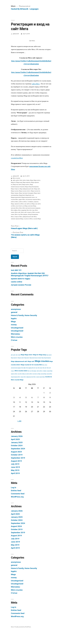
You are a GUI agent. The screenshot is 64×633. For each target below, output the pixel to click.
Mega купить (25, 184)
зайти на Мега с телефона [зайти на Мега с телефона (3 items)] (42, 370)
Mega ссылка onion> (24, 191)
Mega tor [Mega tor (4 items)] (36, 354)
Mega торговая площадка (26, 193)
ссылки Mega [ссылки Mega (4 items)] (19, 380)
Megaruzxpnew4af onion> (28, 197)
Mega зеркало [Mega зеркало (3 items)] (49, 354)
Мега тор (17, 214)
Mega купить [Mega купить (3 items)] (26, 357)
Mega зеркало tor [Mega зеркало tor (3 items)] (14, 357)
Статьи (14, 340)
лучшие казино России (21, 285)
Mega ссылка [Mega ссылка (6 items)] (42, 361)
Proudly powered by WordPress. (22, 627)
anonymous (16, 309)
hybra (24, 180)
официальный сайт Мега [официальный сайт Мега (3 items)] (31, 376)
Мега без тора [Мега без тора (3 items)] (34, 367)
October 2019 (16, 455)
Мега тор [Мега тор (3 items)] (29, 370)
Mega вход (19, 182)
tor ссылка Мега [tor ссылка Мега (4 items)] (37, 365)
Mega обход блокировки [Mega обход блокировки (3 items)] (46, 357)
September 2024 (18, 449)
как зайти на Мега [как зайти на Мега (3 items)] (28, 373)
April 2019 (15, 473)
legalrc (14, 318)
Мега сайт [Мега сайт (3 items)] (45, 367)
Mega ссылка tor (35, 191)
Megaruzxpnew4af (16, 197)
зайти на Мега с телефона (26, 201)
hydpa (27, 180)
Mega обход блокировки (31, 186)
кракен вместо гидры (20, 279)
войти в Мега (14, 201)
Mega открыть (15, 189)
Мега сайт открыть (26, 212)
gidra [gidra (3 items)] (12, 354)
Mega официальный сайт (27, 189)
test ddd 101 (16, 270)
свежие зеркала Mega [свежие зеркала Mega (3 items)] (40, 376)
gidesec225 (16, 33)
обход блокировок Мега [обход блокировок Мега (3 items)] (15, 376)
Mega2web (22, 195)
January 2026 (17, 436)
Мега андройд (22, 210)
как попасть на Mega (22, 206)
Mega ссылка (14, 191)
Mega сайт (37, 189)
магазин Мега (15, 208)
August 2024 (16, 452)
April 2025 (15, 439)
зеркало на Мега (19, 204)
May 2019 (15, 470)
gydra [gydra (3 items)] (14, 354)
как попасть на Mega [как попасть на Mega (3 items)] (36, 373)
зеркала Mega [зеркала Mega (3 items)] (49, 370)
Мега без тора (30, 210)
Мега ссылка (16, 178)
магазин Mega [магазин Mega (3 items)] (43, 373)
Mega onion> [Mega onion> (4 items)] (29, 354)
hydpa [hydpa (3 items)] (19, 354)
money (14, 325)
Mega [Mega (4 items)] (22, 354)
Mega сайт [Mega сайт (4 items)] (31, 361)
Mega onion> (37, 180)
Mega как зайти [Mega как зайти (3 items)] (21, 357)
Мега (20, 208)
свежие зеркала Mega (17, 219)
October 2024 (16, 445)
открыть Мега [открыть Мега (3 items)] (23, 376)
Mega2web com (29, 195)
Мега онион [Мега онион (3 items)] (40, 367)
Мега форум (23, 214)
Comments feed (17, 494)
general (14, 312)
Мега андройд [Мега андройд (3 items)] (29, 367)
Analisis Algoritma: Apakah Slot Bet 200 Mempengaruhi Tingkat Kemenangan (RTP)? (29, 274)
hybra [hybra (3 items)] (17, 354)
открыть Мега (18, 216)
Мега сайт (17, 212)
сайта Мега (36, 84)
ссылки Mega (37, 219)
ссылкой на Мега (17, 158)
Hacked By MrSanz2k (19, 9)
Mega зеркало (26, 182)
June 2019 (15, 467)
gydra (17, 180)
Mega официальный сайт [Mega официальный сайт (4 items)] (19, 361)
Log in (13, 487)
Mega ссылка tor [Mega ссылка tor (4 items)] (26, 365)
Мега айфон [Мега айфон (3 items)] (23, 367)
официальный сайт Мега (30, 216)
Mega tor (13, 182)
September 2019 (18, 458)
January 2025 (17, 442)
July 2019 (15, 464)
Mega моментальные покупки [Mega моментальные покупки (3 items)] (35, 357)
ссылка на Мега (28, 219)
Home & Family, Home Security (24, 315)
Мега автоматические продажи (31, 208)
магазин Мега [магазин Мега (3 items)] (49, 373)
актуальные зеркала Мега (33, 199)
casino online (16, 282)
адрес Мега (22, 199)
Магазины (15, 334)
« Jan (19, 421)
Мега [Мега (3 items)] (44, 364)
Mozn (13, 6)
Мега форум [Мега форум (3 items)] (34, 370)
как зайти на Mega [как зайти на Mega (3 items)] (21, 373)
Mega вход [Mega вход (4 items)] (42, 354)
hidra (21, 180)
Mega (31, 180)
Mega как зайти (17, 184)
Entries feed (16, 490)
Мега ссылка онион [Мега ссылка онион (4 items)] (21, 371)
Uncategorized (17, 328)
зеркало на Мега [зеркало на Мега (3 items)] (14, 373)
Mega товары (14, 193)
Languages (34, 9)
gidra (14, 180)
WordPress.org (17, 497)
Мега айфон (14, 210)
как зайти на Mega (29, 204)
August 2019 (16, 461)
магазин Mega (32, 206)
